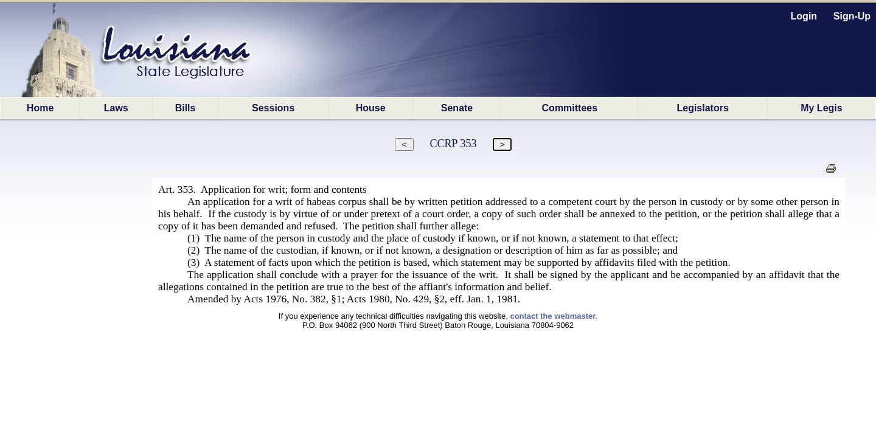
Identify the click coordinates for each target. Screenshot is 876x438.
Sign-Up (852, 16)
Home (40, 108)
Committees (570, 108)
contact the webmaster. (553, 316)
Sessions (273, 108)
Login (804, 16)
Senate (457, 108)
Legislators (702, 108)
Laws (116, 108)
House (371, 108)
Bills (185, 108)
